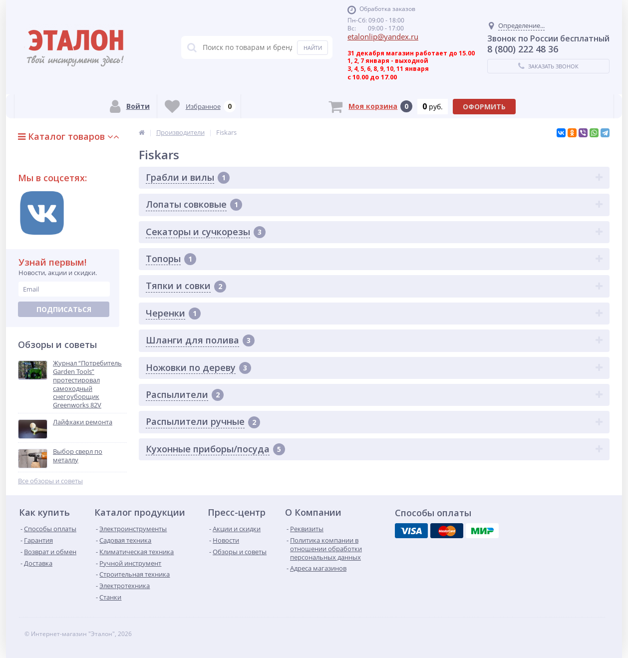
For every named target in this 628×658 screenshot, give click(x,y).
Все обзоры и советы (50, 481)
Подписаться (63, 309)
